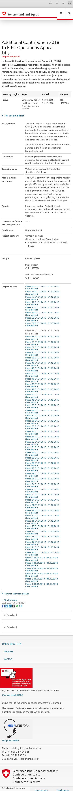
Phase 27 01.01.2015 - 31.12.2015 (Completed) (42, 466)
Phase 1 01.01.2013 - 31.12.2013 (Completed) (42, 581)
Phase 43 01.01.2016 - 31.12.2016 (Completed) (42, 381)
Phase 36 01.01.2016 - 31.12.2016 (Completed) (42, 418)
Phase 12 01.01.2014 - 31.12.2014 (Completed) (42, 539)
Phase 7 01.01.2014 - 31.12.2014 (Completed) (42, 560)
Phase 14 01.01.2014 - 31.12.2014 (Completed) (42, 529)
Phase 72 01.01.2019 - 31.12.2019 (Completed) (42, 300)
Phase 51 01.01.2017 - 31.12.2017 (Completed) (42, 350)
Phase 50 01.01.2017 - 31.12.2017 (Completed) (42, 355)
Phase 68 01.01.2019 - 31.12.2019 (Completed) (42, 321)
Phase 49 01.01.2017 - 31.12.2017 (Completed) (42, 360)
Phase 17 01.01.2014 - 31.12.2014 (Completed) (42, 513)
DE (50, 3)
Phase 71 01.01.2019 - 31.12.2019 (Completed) (42, 305)
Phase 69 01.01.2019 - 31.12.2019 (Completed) (42, 315)
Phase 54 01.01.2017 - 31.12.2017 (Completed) (42, 334)
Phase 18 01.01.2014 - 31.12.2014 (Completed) (42, 508)
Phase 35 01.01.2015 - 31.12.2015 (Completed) (42, 424)
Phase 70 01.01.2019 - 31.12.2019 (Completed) (42, 310)
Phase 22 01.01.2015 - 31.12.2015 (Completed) (42, 492)
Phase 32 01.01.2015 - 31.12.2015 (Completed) (42, 439)
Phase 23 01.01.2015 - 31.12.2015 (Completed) (42, 487)
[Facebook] (3, 602)
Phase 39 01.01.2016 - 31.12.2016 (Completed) (42, 402)
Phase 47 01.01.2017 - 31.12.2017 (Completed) (42, 371)
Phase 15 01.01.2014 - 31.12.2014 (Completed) (42, 523)
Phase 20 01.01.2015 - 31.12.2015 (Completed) (42, 502)
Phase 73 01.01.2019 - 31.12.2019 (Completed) (42, 294)
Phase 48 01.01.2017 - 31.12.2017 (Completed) (42, 365)
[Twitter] (7, 602)
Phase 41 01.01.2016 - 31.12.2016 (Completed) (42, 392)
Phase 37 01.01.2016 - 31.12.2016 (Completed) (42, 413)
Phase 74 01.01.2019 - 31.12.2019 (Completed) (42, 289)
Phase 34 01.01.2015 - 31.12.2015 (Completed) (42, 429)
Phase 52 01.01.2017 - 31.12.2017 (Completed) (42, 345)
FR (63, 3)
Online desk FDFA (12, 691)
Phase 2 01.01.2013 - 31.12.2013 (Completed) (42, 576)
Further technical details (16, 590)
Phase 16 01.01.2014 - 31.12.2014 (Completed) (42, 518)
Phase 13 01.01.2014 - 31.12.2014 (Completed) (42, 534)
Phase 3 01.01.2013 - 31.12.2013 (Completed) (42, 571)
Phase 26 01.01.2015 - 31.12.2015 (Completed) (42, 471)
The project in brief (14, 112)
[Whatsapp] (17, 602)
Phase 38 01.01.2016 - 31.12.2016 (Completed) (42, 408)
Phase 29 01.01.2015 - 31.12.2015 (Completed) (42, 455)
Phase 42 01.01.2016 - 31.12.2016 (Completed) (42, 387)
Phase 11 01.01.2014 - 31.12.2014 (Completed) (42, 545)
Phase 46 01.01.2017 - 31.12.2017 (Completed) (42, 376)
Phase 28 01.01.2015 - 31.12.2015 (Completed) (42, 460)
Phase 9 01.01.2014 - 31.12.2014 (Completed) (42, 555)
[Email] (20, 602)
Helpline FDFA (10, 737)
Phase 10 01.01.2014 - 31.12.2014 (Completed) (42, 550)
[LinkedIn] (10, 602)
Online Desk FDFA (11, 640)
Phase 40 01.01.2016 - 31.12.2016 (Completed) (42, 397)
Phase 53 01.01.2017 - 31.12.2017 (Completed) (42, 339)
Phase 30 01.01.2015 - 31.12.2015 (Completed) (42, 450)
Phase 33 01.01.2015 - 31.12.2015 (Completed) (42, 434)
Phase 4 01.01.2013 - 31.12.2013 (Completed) (42, 566)
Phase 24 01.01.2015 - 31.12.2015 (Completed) (42, 481)
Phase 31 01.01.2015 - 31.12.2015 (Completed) (42, 444)
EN (69, 3)
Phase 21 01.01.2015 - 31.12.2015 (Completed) (42, 497)
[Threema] (14, 602)
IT (57, 3)
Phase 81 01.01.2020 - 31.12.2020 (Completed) (42, 284)
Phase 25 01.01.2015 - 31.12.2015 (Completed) (42, 476)
